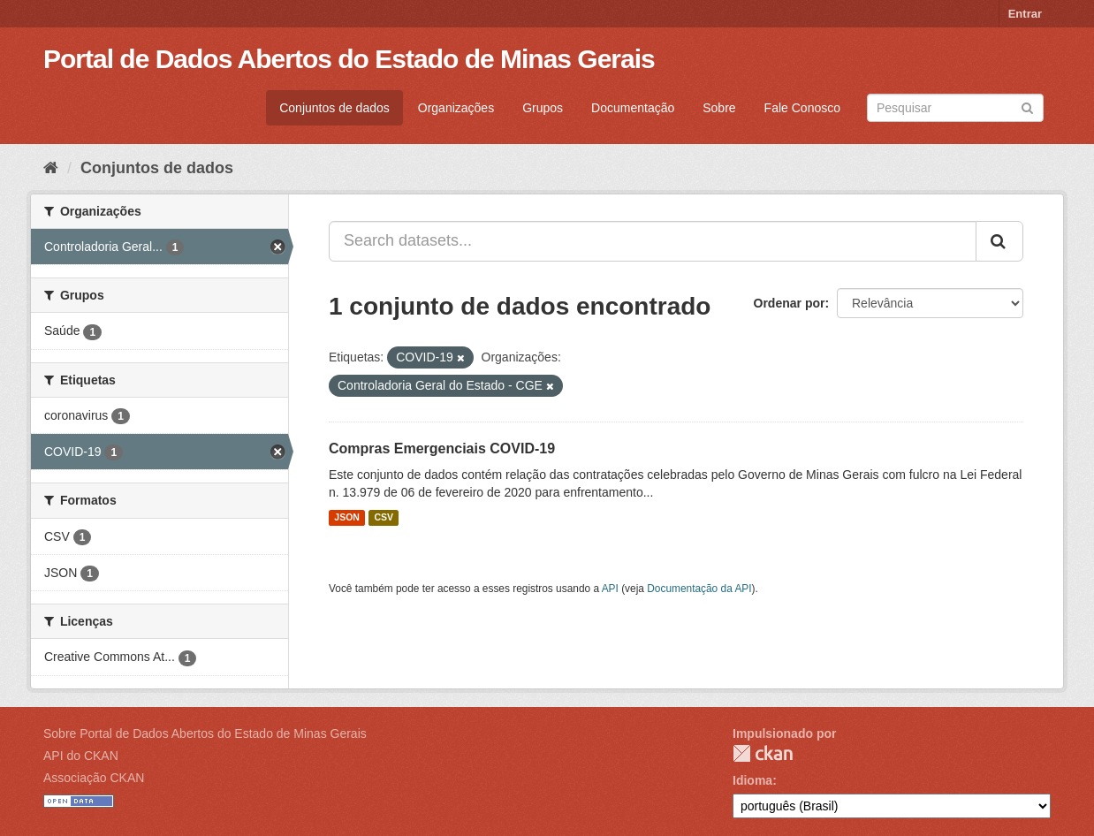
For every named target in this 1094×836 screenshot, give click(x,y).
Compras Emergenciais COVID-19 (442, 448)
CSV (383, 518)
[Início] (50, 168)
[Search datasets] (955, 108)
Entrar (1025, 13)
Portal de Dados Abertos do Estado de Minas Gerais (349, 58)
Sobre (719, 108)
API (610, 588)
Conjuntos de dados (334, 108)
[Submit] (1027, 106)
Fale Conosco (802, 108)
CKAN (763, 753)
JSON (347, 518)
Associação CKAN (93, 778)
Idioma (752, 780)
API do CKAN (80, 756)
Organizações (456, 108)
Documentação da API (699, 588)
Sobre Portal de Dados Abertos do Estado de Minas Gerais (205, 733)
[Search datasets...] (652, 241)
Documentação (632, 108)
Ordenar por (789, 303)
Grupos (542, 108)
